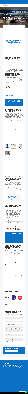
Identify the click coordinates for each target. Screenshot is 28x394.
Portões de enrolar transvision (9, 90)
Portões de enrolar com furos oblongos (10, 92)
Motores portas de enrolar (9, 94)
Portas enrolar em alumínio (9, 93)
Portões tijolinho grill (8, 91)
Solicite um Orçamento (14, 104)
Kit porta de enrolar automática (9, 95)
